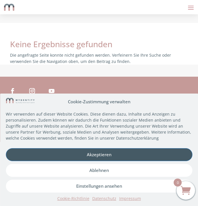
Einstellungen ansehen (99, 186)
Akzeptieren (99, 154)
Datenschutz (104, 198)
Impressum (130, 198)
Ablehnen (99, 170)
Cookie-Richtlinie (73, 198)
